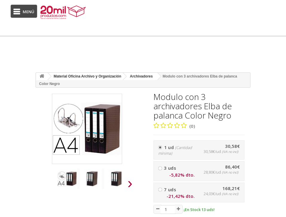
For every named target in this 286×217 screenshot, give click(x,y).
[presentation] (44, 185)
